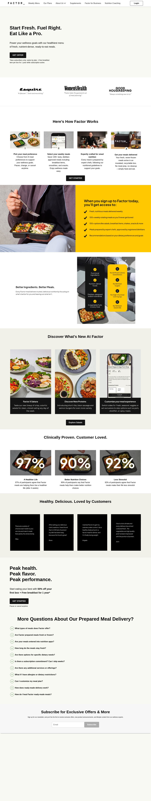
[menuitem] (17, 3)
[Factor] (16, 3)
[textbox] (68, 725)
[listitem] (30, 90)
